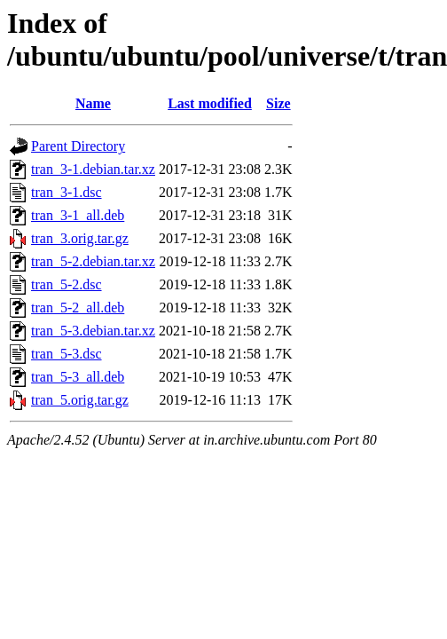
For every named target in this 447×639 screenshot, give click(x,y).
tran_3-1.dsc (66, 192)
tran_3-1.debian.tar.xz (93, 169)
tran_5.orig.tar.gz (80, 399)
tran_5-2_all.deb (77, 307)
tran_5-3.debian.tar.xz (93, 330)
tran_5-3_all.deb (77, 376)
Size (278, 103)
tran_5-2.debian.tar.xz (93, 261)
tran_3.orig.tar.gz (80, 238)
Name (93, 103)
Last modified (210, 103)
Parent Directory (78, 146)
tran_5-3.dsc (66, 353)
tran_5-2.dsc (66, 284)
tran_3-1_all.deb (77, 215)
